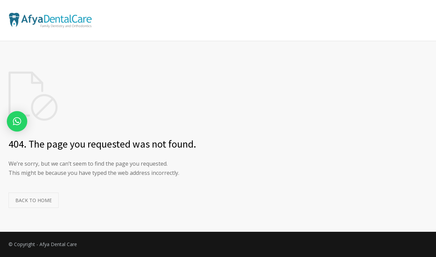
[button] (17, 121)
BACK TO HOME (33, 200)
